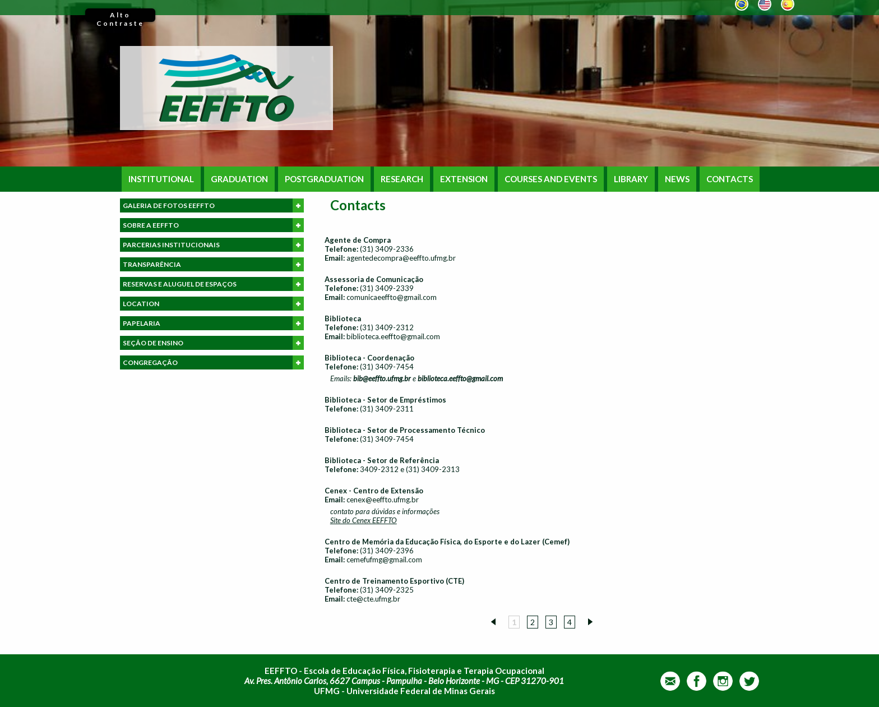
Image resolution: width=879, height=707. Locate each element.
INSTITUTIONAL (161, 179)
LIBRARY (631, 179)
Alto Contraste (120, 16)
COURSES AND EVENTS (551, 179)
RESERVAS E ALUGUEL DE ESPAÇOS (213, 284)
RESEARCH (402, 179)
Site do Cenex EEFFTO (363, 520)
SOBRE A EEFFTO (213, 225)
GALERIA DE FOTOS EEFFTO (213, 205)
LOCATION (213, 304)
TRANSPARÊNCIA (213, 264)
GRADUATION (239, 179)
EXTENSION (464, 179)
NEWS (677, 179)
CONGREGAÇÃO (213, 362)
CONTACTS (729, 179)
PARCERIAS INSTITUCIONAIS (213, 245)
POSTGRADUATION (324, 179)
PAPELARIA (213, 323)
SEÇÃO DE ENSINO (213, 343)
